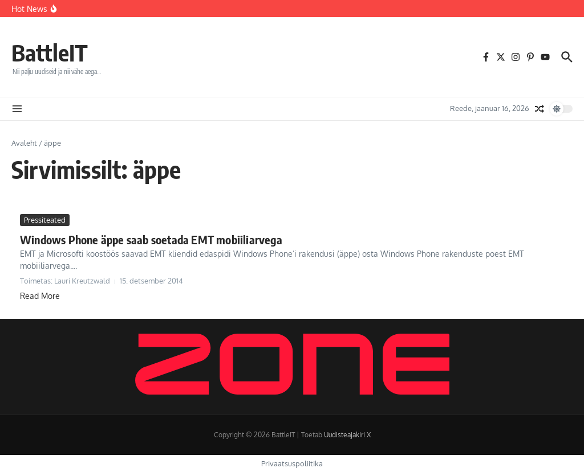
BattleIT (49, 52)
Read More (40, 296)
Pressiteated (45, 219)
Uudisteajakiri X (347, 434)
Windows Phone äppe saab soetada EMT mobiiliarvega (151, 239)
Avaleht (24, 142)
